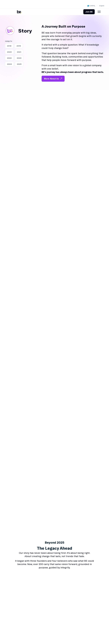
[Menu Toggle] (99, 12)
